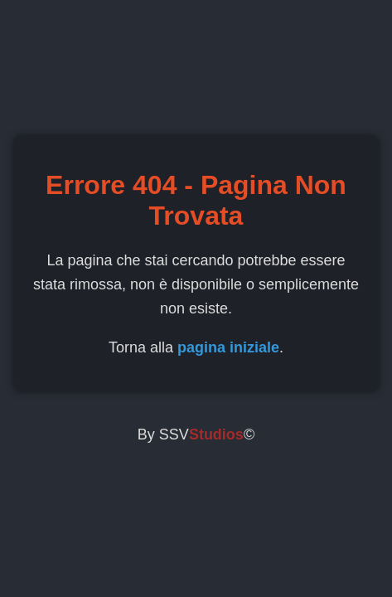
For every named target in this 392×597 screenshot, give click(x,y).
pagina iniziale (228, 347)
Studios (216, 434)
